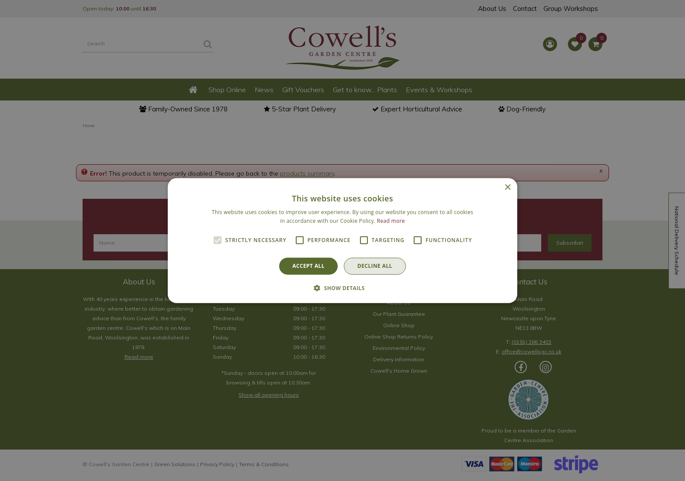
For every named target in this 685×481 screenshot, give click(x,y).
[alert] (342, 240)
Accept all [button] (308, 266)
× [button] (507, 187)
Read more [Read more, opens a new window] (391, 221)
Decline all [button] (374, 266)
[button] (342, 288)
